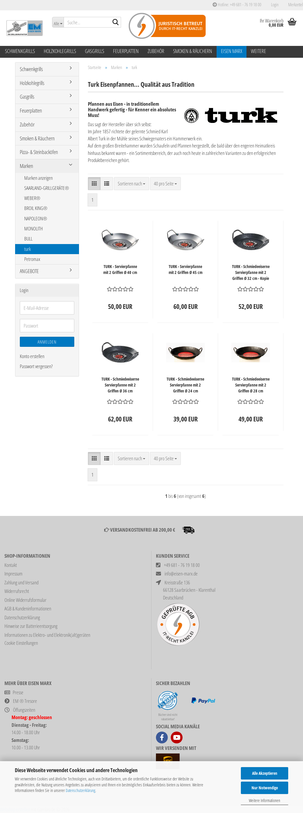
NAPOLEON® (35, 218)
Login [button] (274, 4)
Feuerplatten (126, 50)
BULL (28, 238)
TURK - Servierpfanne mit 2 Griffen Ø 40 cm (120, 269)
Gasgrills (94, 50)
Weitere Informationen (264, 800)
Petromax (32, 259)
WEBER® (32, 198)
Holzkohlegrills (60, 50)
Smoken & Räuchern (192, 50)
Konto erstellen (32, 356)
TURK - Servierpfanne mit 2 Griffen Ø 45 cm (185, 269)
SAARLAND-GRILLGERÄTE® (46, 188)
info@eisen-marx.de (181, 573)
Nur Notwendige (265, 787)
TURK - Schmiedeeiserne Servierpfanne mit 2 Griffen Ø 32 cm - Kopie (251, 272)
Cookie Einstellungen (21, 642)
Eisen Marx (231, 50)
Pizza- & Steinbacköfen (39, 151)
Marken (26, 165)
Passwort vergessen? (36, 366)
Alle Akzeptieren (264, 773)
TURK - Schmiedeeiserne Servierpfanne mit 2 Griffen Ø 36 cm (120, 385)
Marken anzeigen (38, 177)
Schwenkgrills (20, 50)
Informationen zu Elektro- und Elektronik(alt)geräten (47, 634)
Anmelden (47, 342)
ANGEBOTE (29, 271)
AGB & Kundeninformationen (27, 608)
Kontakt (10, 565)
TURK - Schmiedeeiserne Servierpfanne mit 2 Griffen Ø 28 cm (251, 385)
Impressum (13, 573)
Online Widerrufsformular (25, 599)
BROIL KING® (35, 208)
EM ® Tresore (25, 700)
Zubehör (156, 50)
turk (27, 249)
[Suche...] (58, 22)
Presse (18, 692)
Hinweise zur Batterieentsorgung (30, 626)
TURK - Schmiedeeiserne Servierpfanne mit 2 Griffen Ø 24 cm (185, 385)
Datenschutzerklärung (80, 790)
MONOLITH (33, 228)
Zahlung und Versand (21, 582)
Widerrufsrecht (16, 591)
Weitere (258, 50)
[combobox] (131, 183)
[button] (94, 183)
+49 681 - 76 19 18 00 (182, 565)
